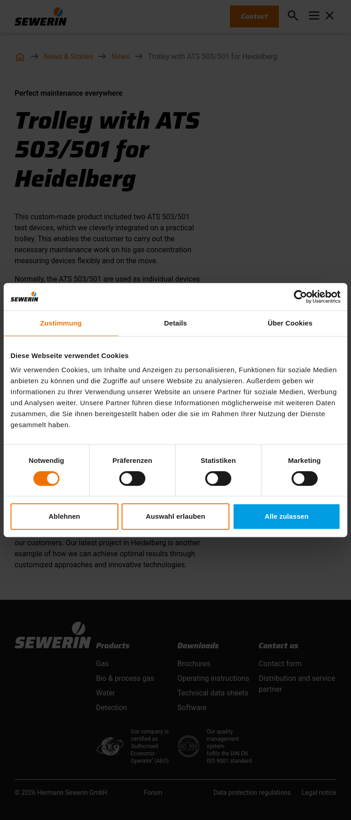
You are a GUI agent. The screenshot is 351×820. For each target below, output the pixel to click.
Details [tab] (175, 323)
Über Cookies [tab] (290, 323)
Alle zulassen (286, 516)
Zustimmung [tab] (61, 323)
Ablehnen (64, 516)
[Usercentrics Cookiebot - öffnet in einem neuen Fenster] (300, 297)
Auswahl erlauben (175, 516)
